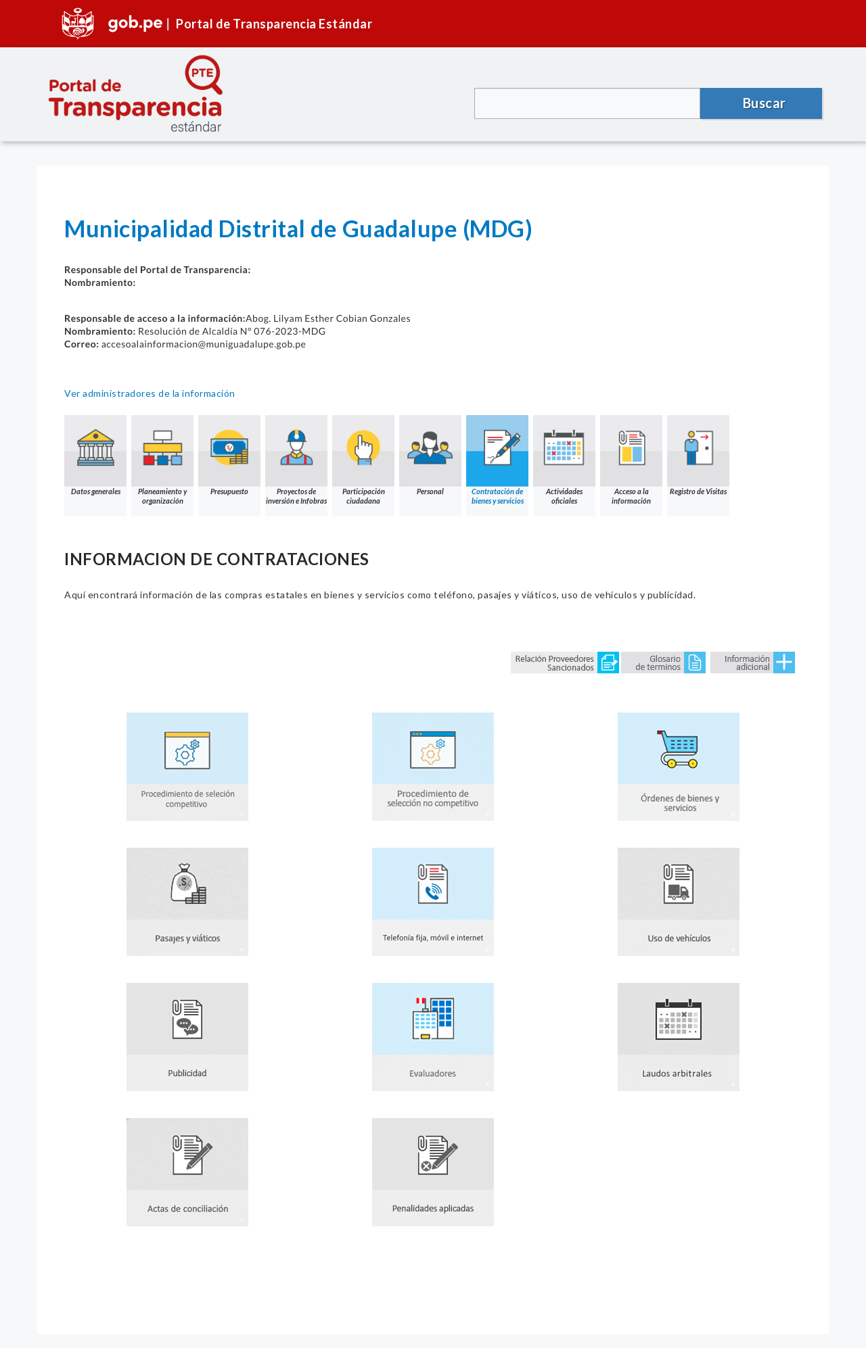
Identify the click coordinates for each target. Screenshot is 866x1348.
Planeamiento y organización (162, 460)
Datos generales (95, 455)
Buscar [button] (764, 103)
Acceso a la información (631, 460)
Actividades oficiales (564, 460)
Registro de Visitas (698, 455)
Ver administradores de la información (149, 393)
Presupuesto (229, 455)
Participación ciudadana (363, 460)
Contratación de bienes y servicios (497, 460)
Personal (430, 455)
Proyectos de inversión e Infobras (296, 460)
